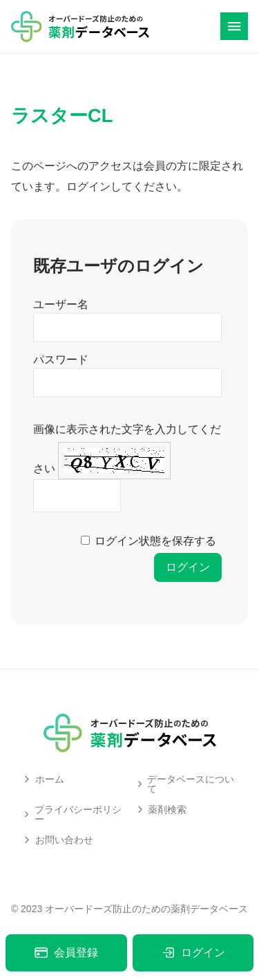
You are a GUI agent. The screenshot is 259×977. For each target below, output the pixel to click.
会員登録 (66, 952)
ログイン (193, 952)
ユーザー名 (60, 304)
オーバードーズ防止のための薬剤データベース (146, 908)
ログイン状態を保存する (155, 541)
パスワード (60, 359)
